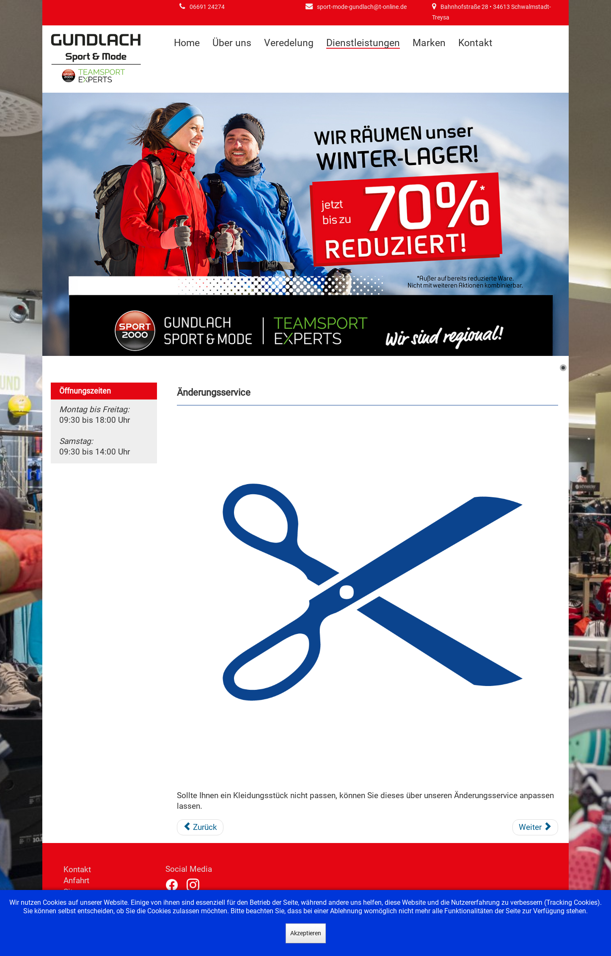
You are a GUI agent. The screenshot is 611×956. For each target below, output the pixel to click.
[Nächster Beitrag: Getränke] (535, 827)
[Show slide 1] (563, 367)
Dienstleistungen (363, 43)
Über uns (231, 43)
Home (187, 43)
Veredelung (289, 43)
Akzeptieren (305, 933)
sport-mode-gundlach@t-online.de (362, 7)
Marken (429, 43)
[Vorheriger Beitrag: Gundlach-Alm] (200, 827)
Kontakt (475, 43)
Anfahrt (76, 880)
